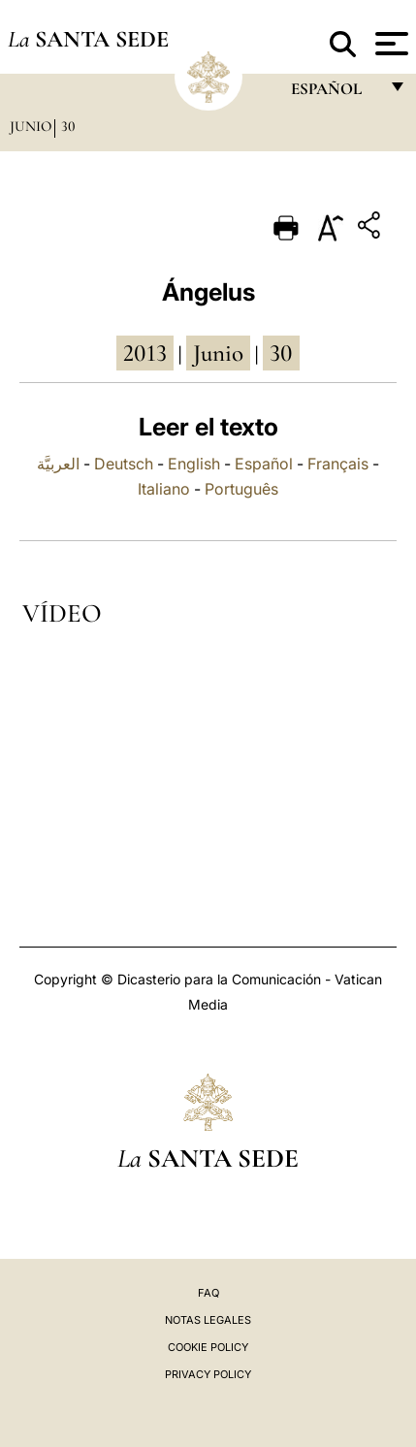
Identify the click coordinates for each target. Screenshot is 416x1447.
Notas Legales (208, 1320)
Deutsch (123, 463)
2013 (145, 353)
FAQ (208, 1293)
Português (241, 488)
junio (218, 353)
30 (68, 126)
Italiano (164, 488)
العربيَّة (58, 463)
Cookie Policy (208, 1347)
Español (264, 463)
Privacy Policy (208, 1374)
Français (337, 463)
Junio (30, 126)
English (194, 463)
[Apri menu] (389, 43)
